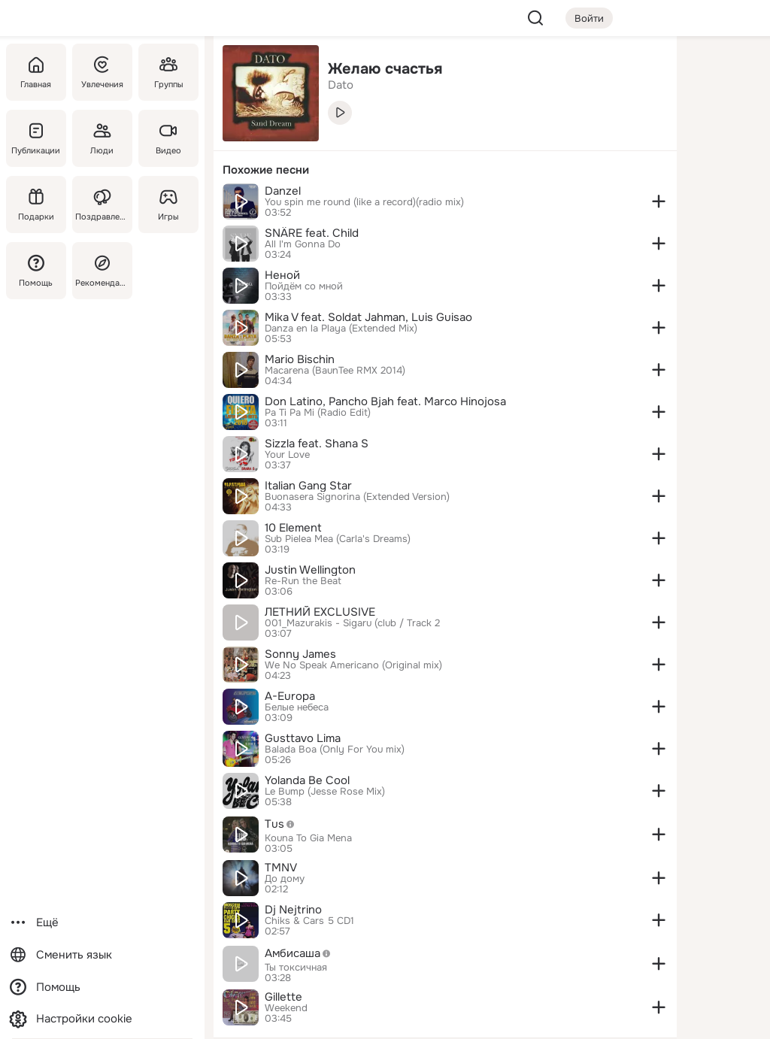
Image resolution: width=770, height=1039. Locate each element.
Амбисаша (301, 953)
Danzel (283, 191)
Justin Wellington (310, 570)
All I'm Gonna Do (303, 244)
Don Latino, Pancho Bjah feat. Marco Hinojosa (385, 401)
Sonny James (300, 654)
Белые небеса (297, 707)
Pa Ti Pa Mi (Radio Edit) (318, 412)
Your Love (287, 455)
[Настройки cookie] (102, 1019)
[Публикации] (36, 138)
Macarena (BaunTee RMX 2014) (335, 370)
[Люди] (102, 138)
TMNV (281, 868)
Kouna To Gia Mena (308, 838)
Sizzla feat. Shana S (316, 444)
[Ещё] (102, 923)
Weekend (286, 1008)
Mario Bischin (300, 359)
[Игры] (168, 204)
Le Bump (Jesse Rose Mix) (325, 791)
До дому (285, 879)
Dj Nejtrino (293, 910)
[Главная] (36, 72)
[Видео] (168, 138)
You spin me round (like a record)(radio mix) (364, 202)
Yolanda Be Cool (307, 780)
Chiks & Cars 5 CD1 (309, 921)
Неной (282, 275)
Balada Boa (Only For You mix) (335, 749)
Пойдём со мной (304, 286)
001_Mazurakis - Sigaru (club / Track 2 (352, 623)
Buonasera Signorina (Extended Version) (357, 497)
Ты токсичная (296, 967)
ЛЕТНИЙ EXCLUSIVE (320, 612)
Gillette (283, 997)
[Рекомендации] (102, 271)
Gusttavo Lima (303, 738)
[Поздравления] (102, 204)
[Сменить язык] (102, 955)
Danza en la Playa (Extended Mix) (341, 328)
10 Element (293, 528)
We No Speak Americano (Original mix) (353, 665)
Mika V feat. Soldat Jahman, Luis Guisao (368, 317)
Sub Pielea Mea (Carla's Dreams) (338, 539)
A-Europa (290, 696)
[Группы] (168, 72)
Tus (283, 824)
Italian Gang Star (308, 486)
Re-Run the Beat (303, 581)
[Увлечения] (102, 72)
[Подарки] (36, 204)
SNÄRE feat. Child (312, 233)
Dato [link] (340, 84)
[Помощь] (36, 271)
